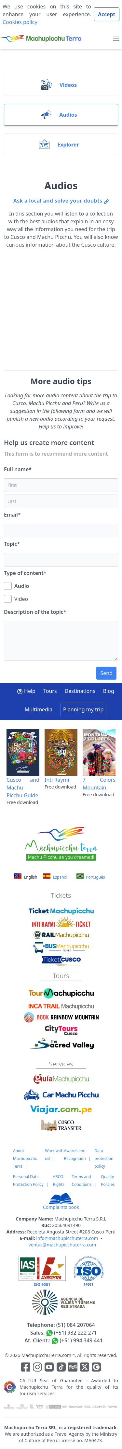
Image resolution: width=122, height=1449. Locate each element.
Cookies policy (20, 22)
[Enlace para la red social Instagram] (37, 1368)
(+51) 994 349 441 (81, 1340)
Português (90, 876)
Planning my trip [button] (83, 709)
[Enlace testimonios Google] (96, 1368)
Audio (16, 586)
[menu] (116, 39)
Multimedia (38, 709)
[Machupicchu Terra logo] (40, 39)
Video (16, 599)
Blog (108, 691)
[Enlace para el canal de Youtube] (50, 1368)
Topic (12, 543)
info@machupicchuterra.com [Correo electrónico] (67, 1238)
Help (26, 691)
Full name (18, 469)
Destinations (80, 691)
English (26, 877)
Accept (106, 14)
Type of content (25, 573)
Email (12, 514)
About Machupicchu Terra (25, 1158)
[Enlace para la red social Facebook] (25, 1368)
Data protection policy (103, 1158)
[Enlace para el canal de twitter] (85, 1368)
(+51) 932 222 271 (75, 1332)
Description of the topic (35, 611)
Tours (50, 691)
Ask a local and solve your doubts (61, 200)
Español (55, 876)
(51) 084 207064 (75, 1324)
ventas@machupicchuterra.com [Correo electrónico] (62, 1245)
